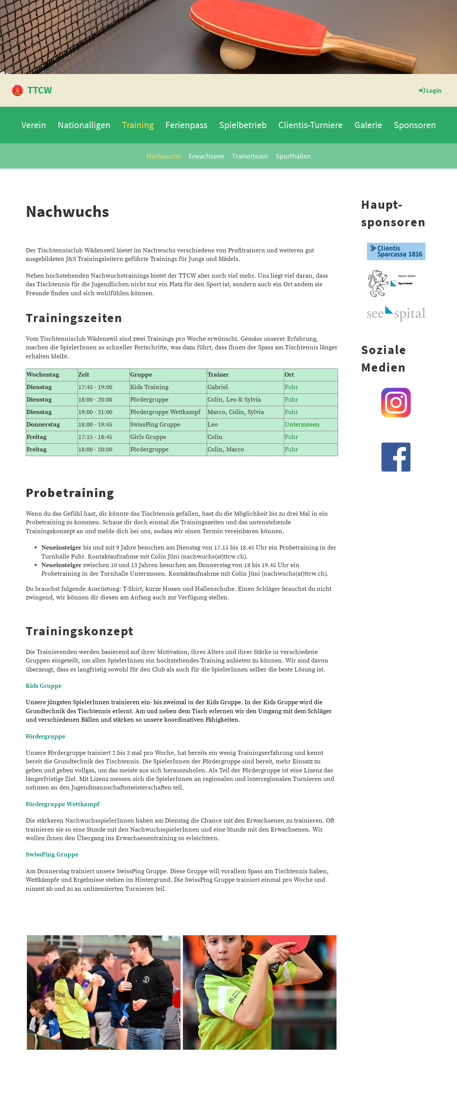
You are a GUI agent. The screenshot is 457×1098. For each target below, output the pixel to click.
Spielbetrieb (243, 125)
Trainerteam (250, 156)
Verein (33, 125)
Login (429, 90)
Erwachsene (206, 156)
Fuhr (291, 387)
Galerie (368, 125)
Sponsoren (415, 125)
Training (138, 125)
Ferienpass (186, 125)
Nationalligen (84, 125)
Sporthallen (293, 156)
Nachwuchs (164, 156)
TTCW (39, 89)
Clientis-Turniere (310, 125)
